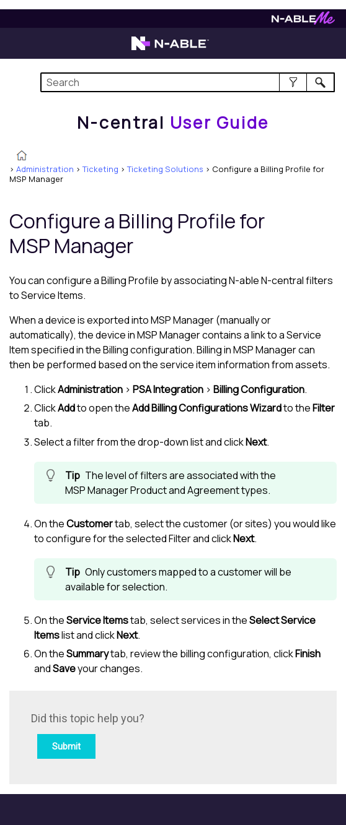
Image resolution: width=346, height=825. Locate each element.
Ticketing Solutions (165, 169)
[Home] (173, 122)
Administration (45, 169)
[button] (293, 82)
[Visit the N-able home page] (170, 49)
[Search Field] (187, 82)
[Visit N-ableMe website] (303, 21)
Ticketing (100, 169)
